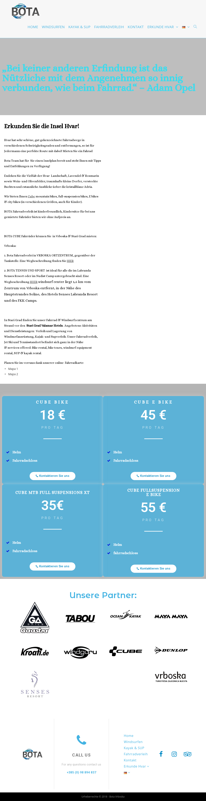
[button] (52, 476)
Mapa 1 (13, 369)
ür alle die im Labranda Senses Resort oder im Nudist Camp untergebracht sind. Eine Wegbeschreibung (47, 276)
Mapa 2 (13, 374)
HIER (70, 261)
